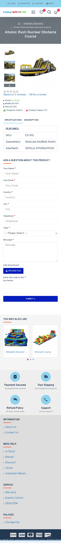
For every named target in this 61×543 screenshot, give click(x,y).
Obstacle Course (42, 352)
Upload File (13, 271)
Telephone (8, 216)
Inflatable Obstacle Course (17, 352)
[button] (9, 85)
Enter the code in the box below (13, 279)
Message (7, 240)
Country (7, 192)
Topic (5, 228)
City (5, 204)
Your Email (8, 180)
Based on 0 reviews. (15, 94)
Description (31, 120)
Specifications (13, 120)
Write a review (37, 94)
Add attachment (11, 265)
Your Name (8, 168)
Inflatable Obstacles (33, 23)
